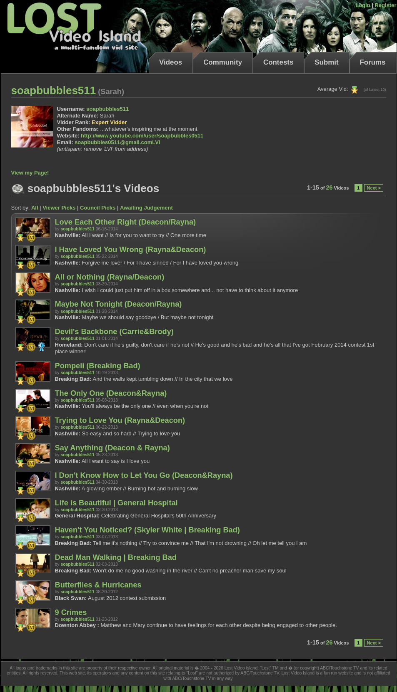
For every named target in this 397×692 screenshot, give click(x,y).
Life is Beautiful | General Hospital (116, 503)
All (34, 208)
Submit (326, 62)
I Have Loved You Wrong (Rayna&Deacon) (130, 249)
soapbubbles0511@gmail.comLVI (117, 142)
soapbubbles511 (107, 109)
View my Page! (30, 173)
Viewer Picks (58, 208)
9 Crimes (71, 612)
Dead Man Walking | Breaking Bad (116, 557)
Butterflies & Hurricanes (98, 585)
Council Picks (97, 208)
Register (385, 5)
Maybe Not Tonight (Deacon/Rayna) (118, 304)
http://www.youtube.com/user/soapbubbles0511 (142, 135)
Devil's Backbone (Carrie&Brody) (114, 331)
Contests (278, 62)
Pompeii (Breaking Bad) (97, 366)
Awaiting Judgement (146, 208)
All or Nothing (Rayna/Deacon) (110, 277)
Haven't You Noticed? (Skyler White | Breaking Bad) (147, 530)
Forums (373, 62)
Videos (170, 62)
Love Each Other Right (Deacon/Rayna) (125, 222)
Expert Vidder (109, 122)
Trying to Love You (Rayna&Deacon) (120, 420)
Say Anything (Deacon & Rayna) (112, 448)
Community (222, 62)
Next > (373, 187)
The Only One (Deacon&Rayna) (111, 393)
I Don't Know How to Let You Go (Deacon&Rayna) (144, 475)
